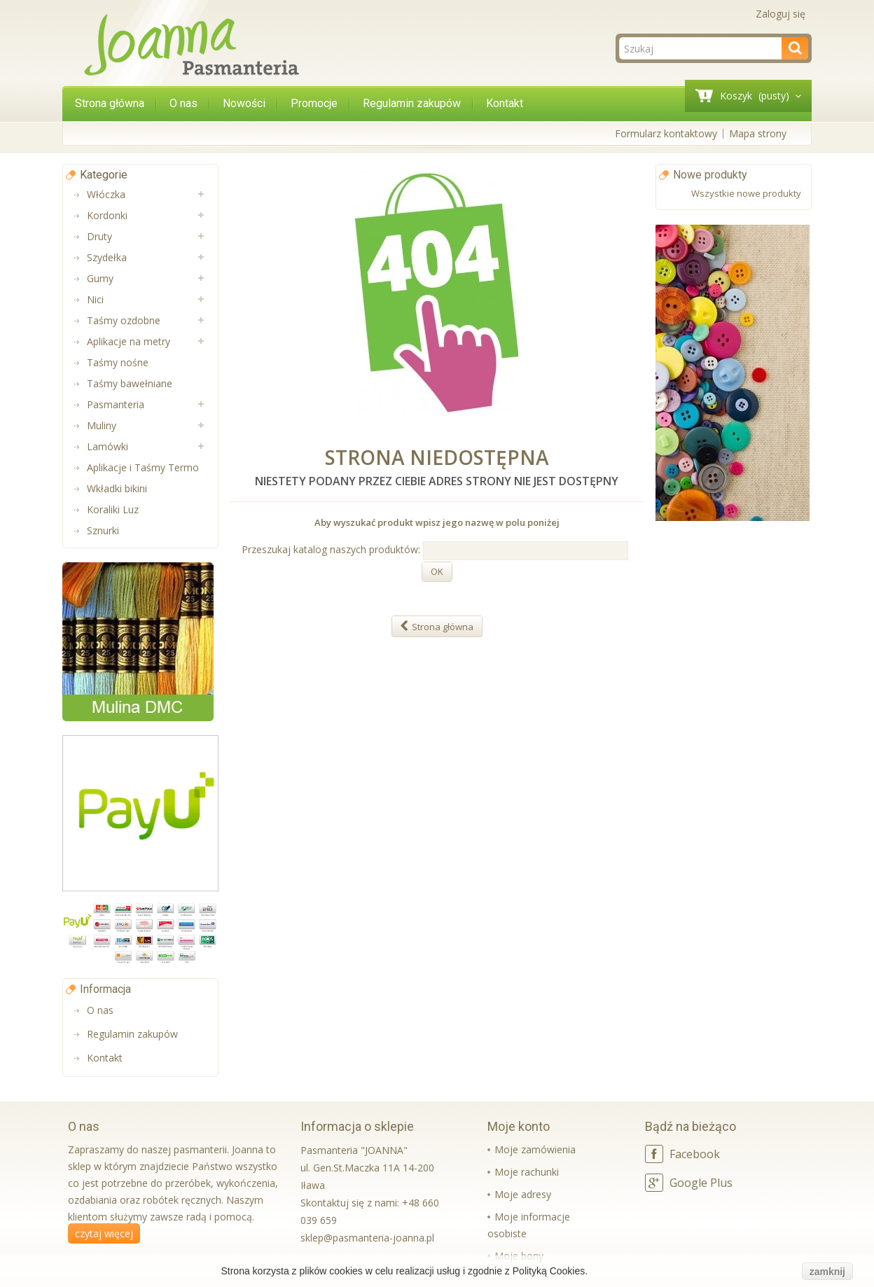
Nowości (244, 103)
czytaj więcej (104, 1233)
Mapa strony (757, 133)
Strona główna (109, 103)
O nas (183, 103)
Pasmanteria (115, 404)
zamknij (827, 1271)
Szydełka (107, 257)
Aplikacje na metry (128, 341)
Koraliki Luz (113, 509)
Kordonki (107, 215)
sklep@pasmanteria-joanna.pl (367, 1237)
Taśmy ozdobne (123, 320)
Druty (99, 236)
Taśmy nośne (117, 362)
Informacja (105, 989)
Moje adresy (522, 1194)
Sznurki (103, 530)
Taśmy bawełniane (129, 383)
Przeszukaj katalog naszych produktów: (331, 549)
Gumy (100, 278)
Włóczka (106, 194)
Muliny (101, 425)
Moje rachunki (526, 1171)
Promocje (314, 103)
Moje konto (518, 1126)
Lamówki (107, 446)
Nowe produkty (710, 174)
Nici (95, 299)
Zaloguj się (780, 13)
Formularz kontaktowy (666, 133)
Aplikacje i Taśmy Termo (143, 467)
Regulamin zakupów (412, 103)
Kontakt (504, 103)
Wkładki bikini (117, 488)
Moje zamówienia (535, 1149)
